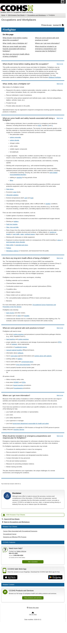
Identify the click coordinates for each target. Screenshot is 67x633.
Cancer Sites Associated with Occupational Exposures (20, 531)
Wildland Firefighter (55, 77)
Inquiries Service (19, 429)
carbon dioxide (14, 140)
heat (31, 198)
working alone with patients (43, 356)
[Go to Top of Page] (33, 613)
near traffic (16, 234)
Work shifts (9, 245)
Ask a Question (33, 562)
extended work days (21, 245)
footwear (14, 344)
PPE (59, 342)
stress (59, 240)
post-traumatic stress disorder (15, 242)
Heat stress (9, 189)
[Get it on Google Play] (55, 577)
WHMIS (16, 382)
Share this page (46, 25)
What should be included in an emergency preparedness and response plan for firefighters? (46, 49)
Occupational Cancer (9, 534)
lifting (11, 180)
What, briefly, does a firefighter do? (15, 43)
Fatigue (8, 248)
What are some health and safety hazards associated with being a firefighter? (14, 49)
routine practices (18, 334)
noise (14, 192)
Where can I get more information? (47, 43)
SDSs (24, 382)
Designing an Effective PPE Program (14, 537)
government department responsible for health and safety (31, 423)
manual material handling (14, 350)
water (22, 234)
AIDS (39, 125)
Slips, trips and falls (12, 227)
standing (19, 177)
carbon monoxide (15, 137)
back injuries (10, 313)
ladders (16, 221)
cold (25, 198)
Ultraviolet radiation (12, 195)
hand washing (10, 339)
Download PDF (58, 25)
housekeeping (18, 388)
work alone (14, 356)
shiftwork (20, 353)
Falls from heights (11, 224)
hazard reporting (18, 385)
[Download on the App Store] (10, 577)
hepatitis (26, 315)
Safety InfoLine (21, 551)
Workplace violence (12, 251)
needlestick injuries (21, 347)
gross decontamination (23, 364)
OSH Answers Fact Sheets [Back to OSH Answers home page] (14, 515)
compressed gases (27, 361)
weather (48, 203)
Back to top (60, 64)
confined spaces (30, 234)
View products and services (32, 598)
